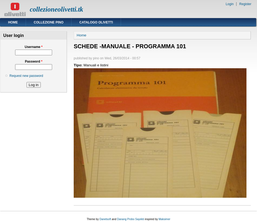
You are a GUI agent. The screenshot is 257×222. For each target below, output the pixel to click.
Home (13, 22)
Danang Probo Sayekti (130, 219)
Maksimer (164, 219)
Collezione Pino (48, 22)
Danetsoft (105, 219)
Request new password (26, 76)
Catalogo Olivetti (96, 22)
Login (230, 4)
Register (245, 4)
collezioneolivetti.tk (56, 9)
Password (33, 61)
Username (33, 47)
